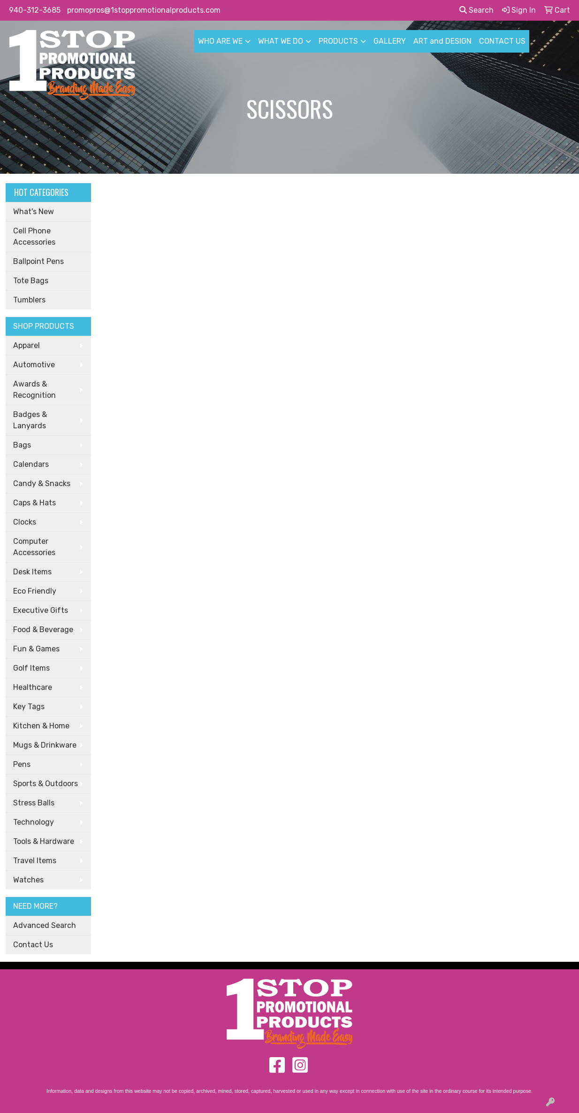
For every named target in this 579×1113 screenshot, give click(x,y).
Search (476, 10)
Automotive (34, 364)
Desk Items (32, 571)
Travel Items (34, 860)
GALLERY (389, 41)
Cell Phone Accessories (34, 236)
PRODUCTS (338, 41)
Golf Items (31, 668)
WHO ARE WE (220, 41)
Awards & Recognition (34, 389)
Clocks (24, 522)
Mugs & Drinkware (44, 745)
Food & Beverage (43, 629)
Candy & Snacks (41, 483)
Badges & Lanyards (30, 420)
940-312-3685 (35, 10)
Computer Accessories (34, 547)
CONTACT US (502, 41)
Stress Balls (33, 802)
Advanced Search (44, 925)
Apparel (26, 345)
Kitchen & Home (41, 725)
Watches (28, 879)
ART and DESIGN (442, 41)
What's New (33, 211)
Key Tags (29, 706)
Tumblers (29, 299)
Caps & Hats (34, 502)
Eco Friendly (34, 591)
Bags (22, 445)
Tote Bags (30, 280)
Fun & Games (36, 648)
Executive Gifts (40, 610)
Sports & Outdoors (45, 783)
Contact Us (33, 944)
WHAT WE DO (280, 41)
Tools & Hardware (43, 841)
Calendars (31, 464)
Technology (33, 822)
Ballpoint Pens (38, 261)
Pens (21, 764)
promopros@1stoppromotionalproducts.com (144, 10)
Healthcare (32, 687)
